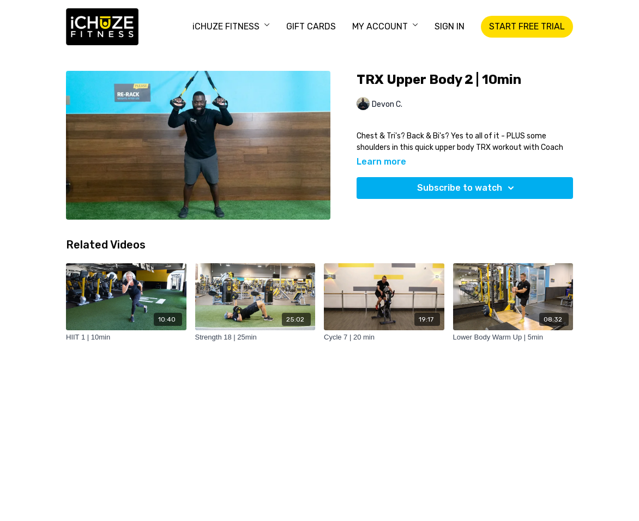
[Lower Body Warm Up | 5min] (513, 337)
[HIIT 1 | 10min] (126, 337)
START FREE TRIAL (527, 26)
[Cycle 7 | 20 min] (384, 337)
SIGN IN (450, 26)
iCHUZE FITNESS (231, 26)
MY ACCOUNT (385, 26)
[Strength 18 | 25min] (255, 337)
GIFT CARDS (311, 26)
